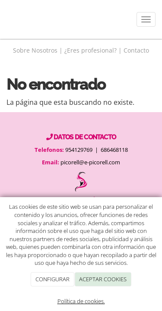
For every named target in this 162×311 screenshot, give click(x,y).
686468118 (114, 150)
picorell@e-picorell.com (90, 162)
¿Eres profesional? (90, 50)
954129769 (78, 150)
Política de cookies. (81, 301)
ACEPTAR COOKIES (103, 279)
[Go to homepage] (4, 19)
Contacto (136, 50)
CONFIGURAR (52, 279)
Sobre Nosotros (35, 50)
